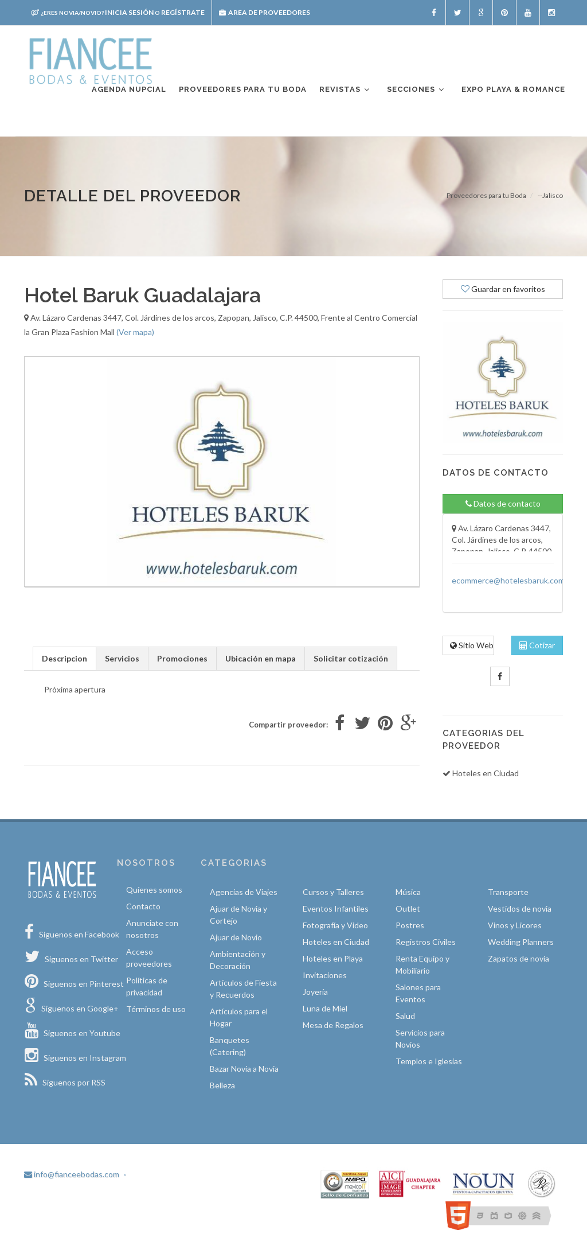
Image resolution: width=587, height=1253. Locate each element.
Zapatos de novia (518, 958)
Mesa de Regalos (333, 1025)
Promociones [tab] (182, 658)
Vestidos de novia (519, 908)
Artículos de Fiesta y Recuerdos (243, 988)
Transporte (508, 892)
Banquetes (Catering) (229, 1046)
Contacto (143, 906)
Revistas (345, 89)
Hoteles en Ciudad (336, 942)
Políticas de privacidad (146, 986)
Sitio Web (472, 645)
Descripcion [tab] (64, 658)
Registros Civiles (426, 942)
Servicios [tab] (122, 658)
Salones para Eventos (418, 993)
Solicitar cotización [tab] (351, 658)
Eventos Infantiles (336, 908)
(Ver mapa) (135, 332)
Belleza (222, 1085)
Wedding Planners (521, 942)
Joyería (315, 992)
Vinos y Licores (515, 925)
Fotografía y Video (335, 925)
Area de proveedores (264, 12)
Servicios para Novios (420, 1038)
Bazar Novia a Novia (244, 1068)
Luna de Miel (325, 1008)
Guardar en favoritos (503, 289)
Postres (410, 925)
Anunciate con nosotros (152, 929)
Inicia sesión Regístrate (118, 12)
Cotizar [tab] (537, 645)
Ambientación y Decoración (237, 960)
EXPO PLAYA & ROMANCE (513, 89)
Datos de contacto (503, 503)
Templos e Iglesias (429, 1061)
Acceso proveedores (149, 957)
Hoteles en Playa (333, 958)
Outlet (408, 908)
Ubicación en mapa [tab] (260, 658)
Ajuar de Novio (236, 937)
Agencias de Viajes (243, 892)
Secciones (416, 89)
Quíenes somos (154, 889)
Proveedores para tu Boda (486, 195)
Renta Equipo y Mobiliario (422, 964)
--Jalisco (550, 195)
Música (408, 892)
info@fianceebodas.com (71, 1174)
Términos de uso (156, 1009)
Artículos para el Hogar (239, 1017)
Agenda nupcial (129, 89)
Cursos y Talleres (333, 892)
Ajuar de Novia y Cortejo (238, 914)
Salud (405, 1016)
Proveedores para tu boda (243, 89)
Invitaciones (325, 975)
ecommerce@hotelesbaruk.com (508, 580)
